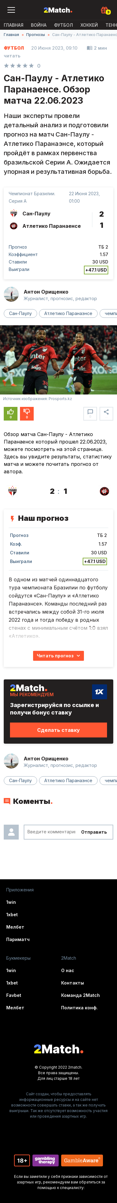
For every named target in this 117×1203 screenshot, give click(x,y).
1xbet (12, 914)
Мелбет (15, 927)
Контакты (72, 982)
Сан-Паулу (20, 313)
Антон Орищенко (46, 292)
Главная (13, 25)
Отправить (94, 832)
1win (11, 902)
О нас (67, 970)
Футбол (63, 25)
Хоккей (89, 25)
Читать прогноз (55, 655)
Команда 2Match (80, 995)
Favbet (13, 995)
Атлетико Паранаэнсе (68, 313)
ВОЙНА (38, 25)
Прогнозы (35, 34)
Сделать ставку (58, 730)
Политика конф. (79, 1007)
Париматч (18, 939)
